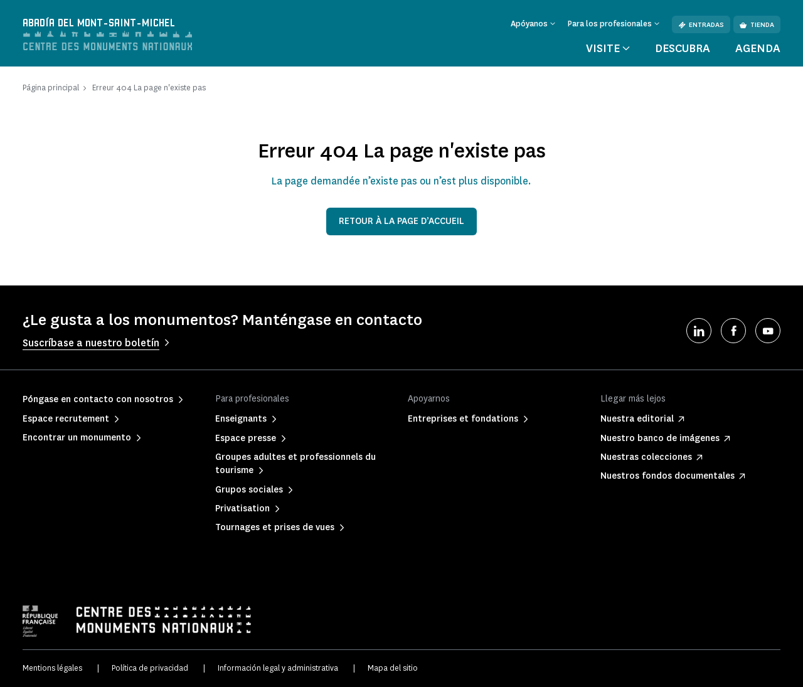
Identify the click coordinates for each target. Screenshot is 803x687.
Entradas (701, 24)
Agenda (757, 48)
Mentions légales (52, 668)
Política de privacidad (150, 668)
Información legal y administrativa (278, 668)
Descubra (682, 48)
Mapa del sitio (393, 668)
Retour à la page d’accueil (401, 221)
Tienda (757, 24)
